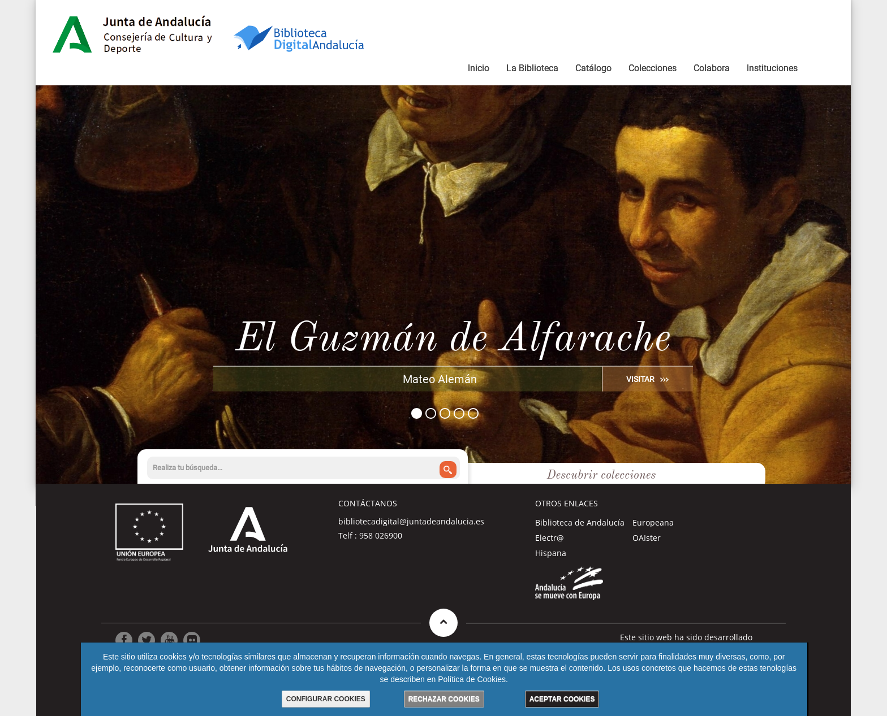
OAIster (646, 537)
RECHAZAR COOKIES (444, 699)
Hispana (550, 553)
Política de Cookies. (473, 679)
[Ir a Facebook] (123, 640)
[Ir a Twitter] (146, 640)
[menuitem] (478, 70)
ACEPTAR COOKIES (562, 699)
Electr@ (549, 537)
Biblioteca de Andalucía (580, 522)
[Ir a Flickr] (191, 640)
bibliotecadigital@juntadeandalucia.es (411, 521)
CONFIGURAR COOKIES (325, 699)
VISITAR (640, 378)
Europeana (653, 522)
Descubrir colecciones (601, 475)
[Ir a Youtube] (169, 640)
